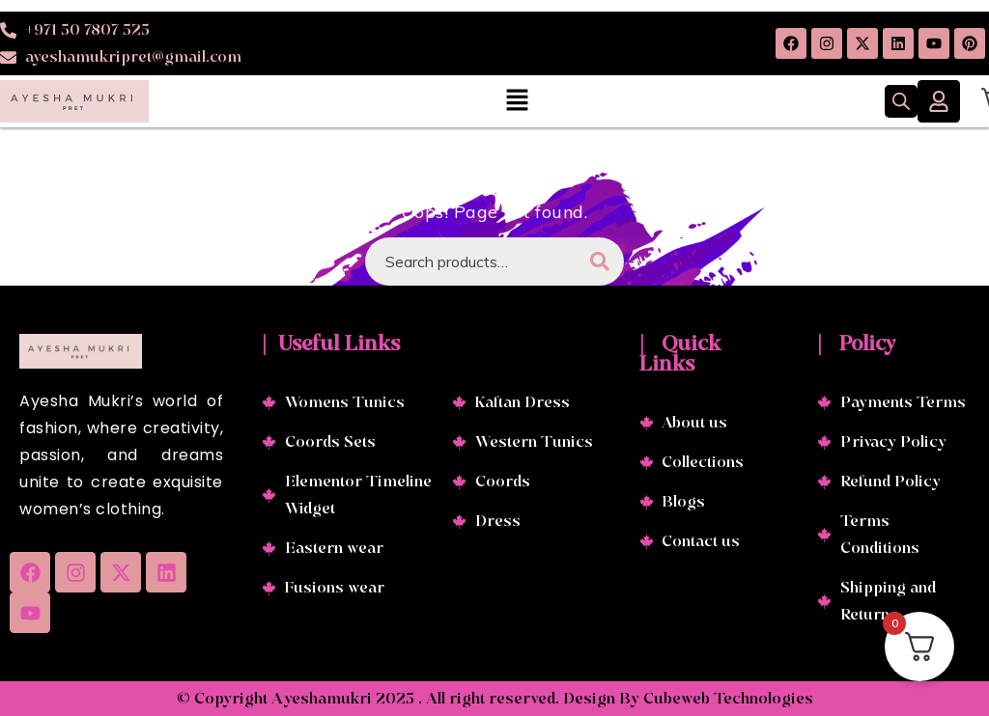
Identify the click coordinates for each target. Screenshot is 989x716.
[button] (516, 101)
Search (600, 261)
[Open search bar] (901, 101)
